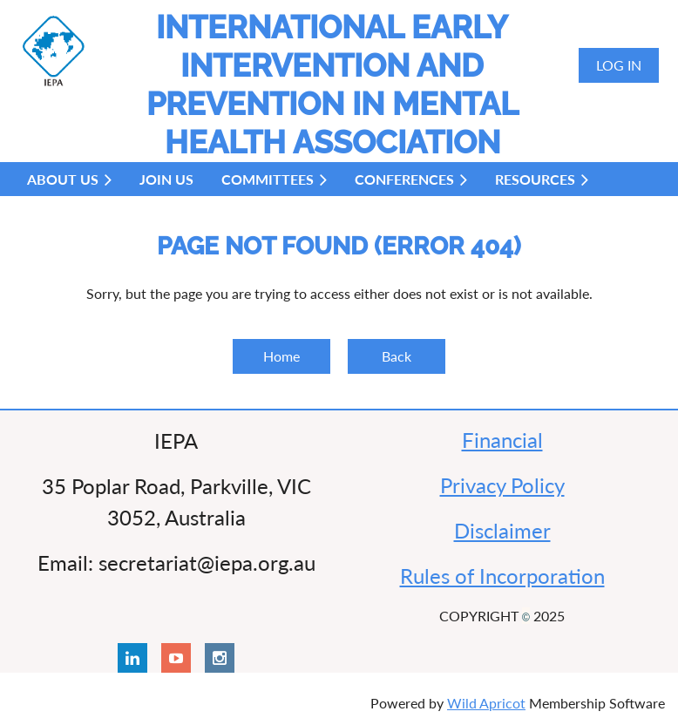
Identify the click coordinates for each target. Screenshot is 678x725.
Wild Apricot (486, 703)
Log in (618, 65)
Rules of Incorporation (502, 575)
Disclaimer (502, 530)
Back (396, 356)
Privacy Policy (502, 485)
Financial (502, 439)
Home (281, 356)
